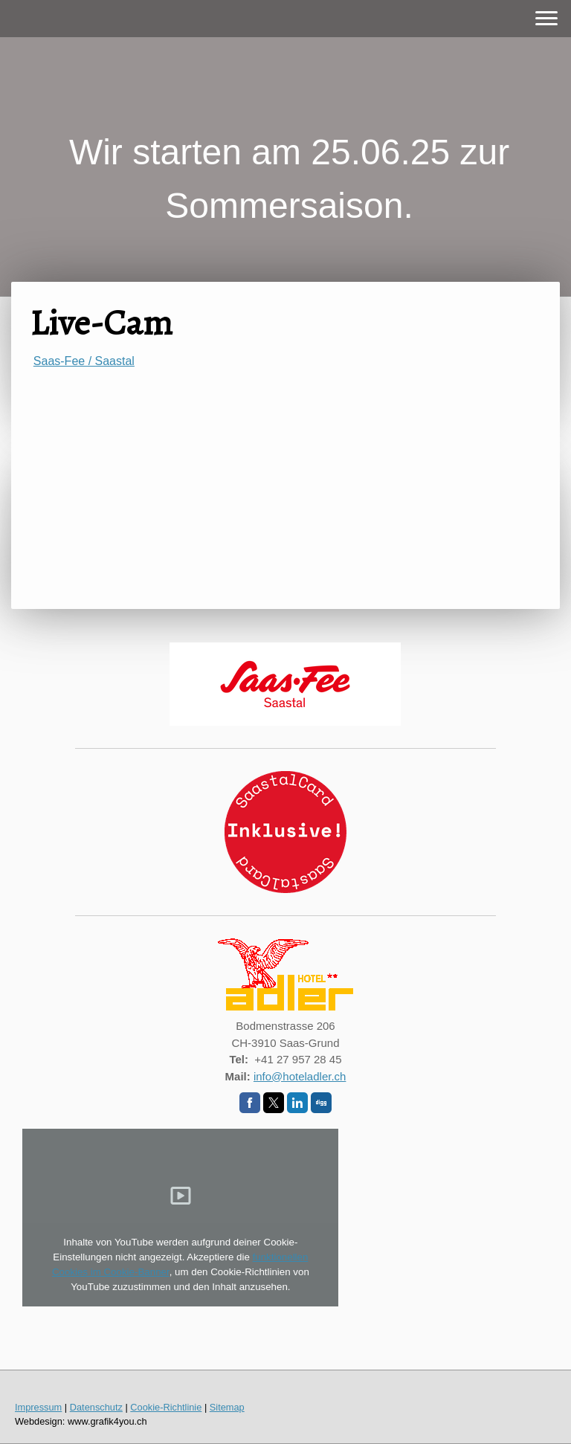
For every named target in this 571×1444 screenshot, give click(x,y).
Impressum (38, 1407)
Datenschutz (96, 1407)
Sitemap (227, 1407)
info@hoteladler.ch (300, 1076)
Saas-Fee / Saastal (84, 361)
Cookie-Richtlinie (165, 1407)
